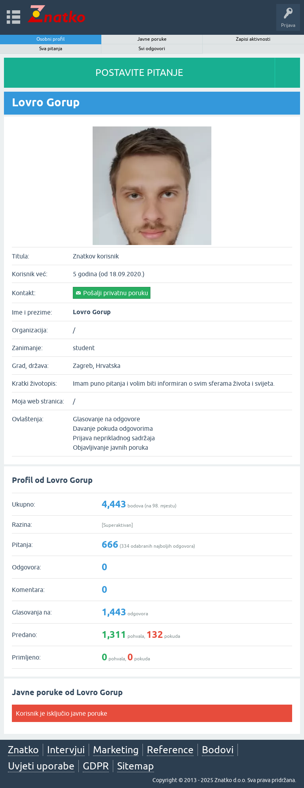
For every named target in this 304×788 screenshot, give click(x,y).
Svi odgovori (152, 48)
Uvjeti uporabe (41, 765)
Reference (170, 749)
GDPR (96, 765)
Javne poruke (152, 39)
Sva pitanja (50, 48)
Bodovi (218, 749)
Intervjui (66, 749)
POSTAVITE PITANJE (139, 72)
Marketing (116, 749)
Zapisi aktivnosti (253, 39)
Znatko (23, 749)
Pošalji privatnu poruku (115, 292)
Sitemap (135, 765)
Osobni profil (50, 39)
